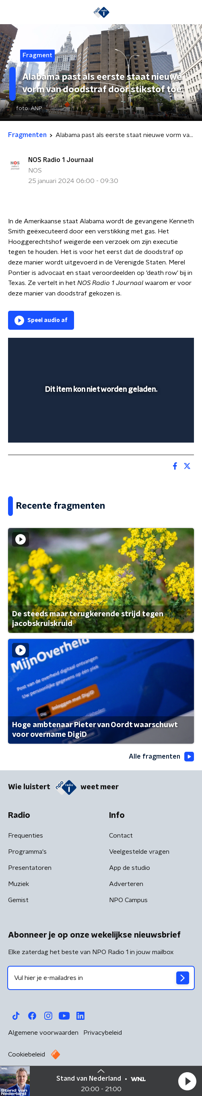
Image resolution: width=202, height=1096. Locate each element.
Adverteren (126, 884)
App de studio (129, 868)
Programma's (27, 852)
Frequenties (25, 835)
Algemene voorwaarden (43, 1032)
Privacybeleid (102, 1032)
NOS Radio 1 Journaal (60, 160)
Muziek (18, 884)
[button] (187, 1081)
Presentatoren (30, 868)
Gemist (18, 900)
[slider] (100, 428)
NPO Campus (128, 900)
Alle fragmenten (161, 756)
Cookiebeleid (26, 1054)
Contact (121, 835)
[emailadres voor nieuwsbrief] (101, 978)
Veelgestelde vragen (139, 852)
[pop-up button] (150, 349)
